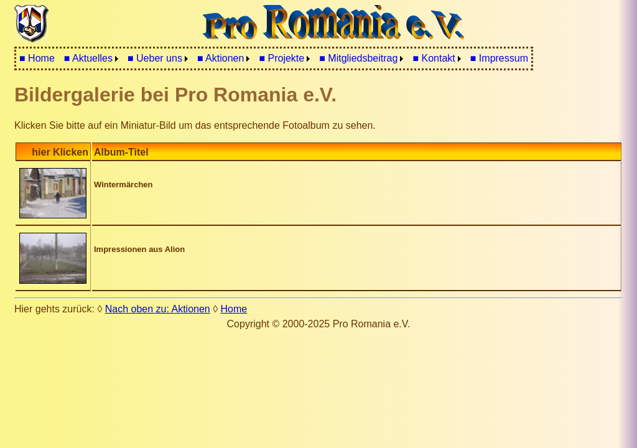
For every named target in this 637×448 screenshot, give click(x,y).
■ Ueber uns (155, 58)
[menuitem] (37, 58)
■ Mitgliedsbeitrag (358, 58)
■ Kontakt (433, 58)
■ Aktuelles (88, 58)
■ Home (37, 58)
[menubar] (273, 58)
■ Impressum (499, 58)
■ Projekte (281, 58)
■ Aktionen (220, 58)
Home (234, 309)
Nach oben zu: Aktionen (157, 309)
